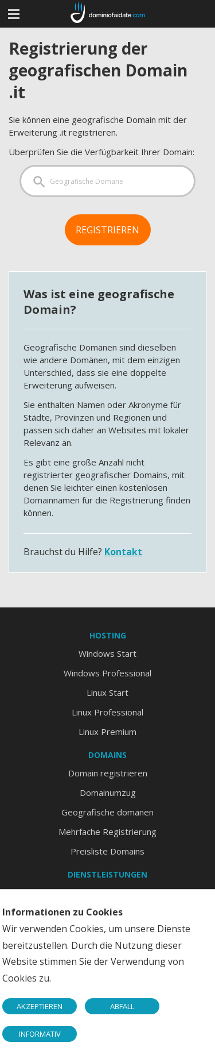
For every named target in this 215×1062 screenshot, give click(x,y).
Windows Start (107, 653)
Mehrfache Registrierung (107, 831)
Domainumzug (108, 792)
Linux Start (107, 692)
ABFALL (122, 1006)
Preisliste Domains (107, 851)
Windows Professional (107, 673)
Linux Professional (107, 712)
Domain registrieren (107, 773)
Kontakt (123, 551)
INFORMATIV (40, 1034)
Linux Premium (107, 731)
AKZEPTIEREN (39, 1006)
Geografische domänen (107, 812)
